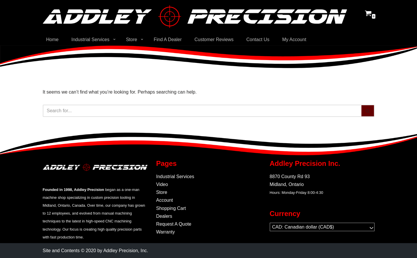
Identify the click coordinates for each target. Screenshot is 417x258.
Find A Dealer (168, 39)
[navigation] (322, 227)
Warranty (165, 231)
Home (52, 39)
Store (161, 192)
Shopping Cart (171, 208)
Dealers (164, 216)
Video (162, 184)
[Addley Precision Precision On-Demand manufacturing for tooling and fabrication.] (195, 16)
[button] (114, 39)
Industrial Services (175, 176)
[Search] (202, 111)
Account (164, 200)
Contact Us (257, 39)
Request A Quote (173, 224)
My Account (294, 39)
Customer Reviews (213, 39)
